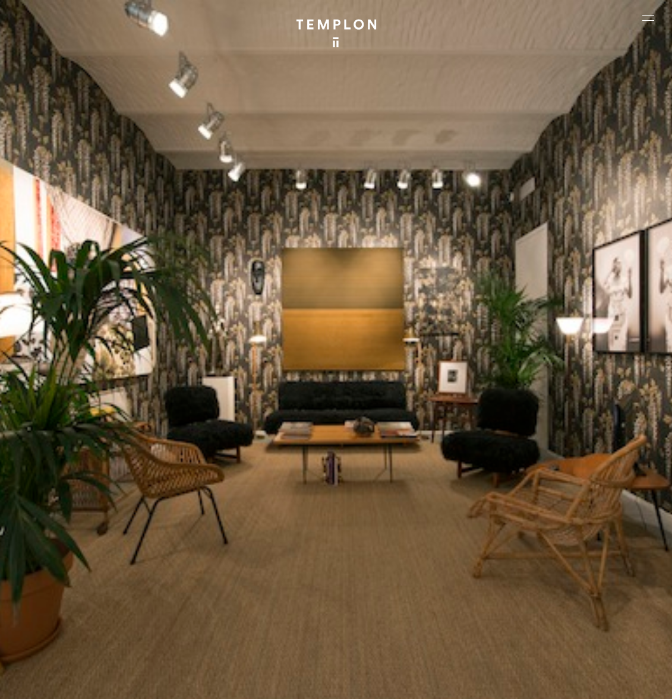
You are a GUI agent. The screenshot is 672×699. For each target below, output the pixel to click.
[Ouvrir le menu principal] (648, 18)
